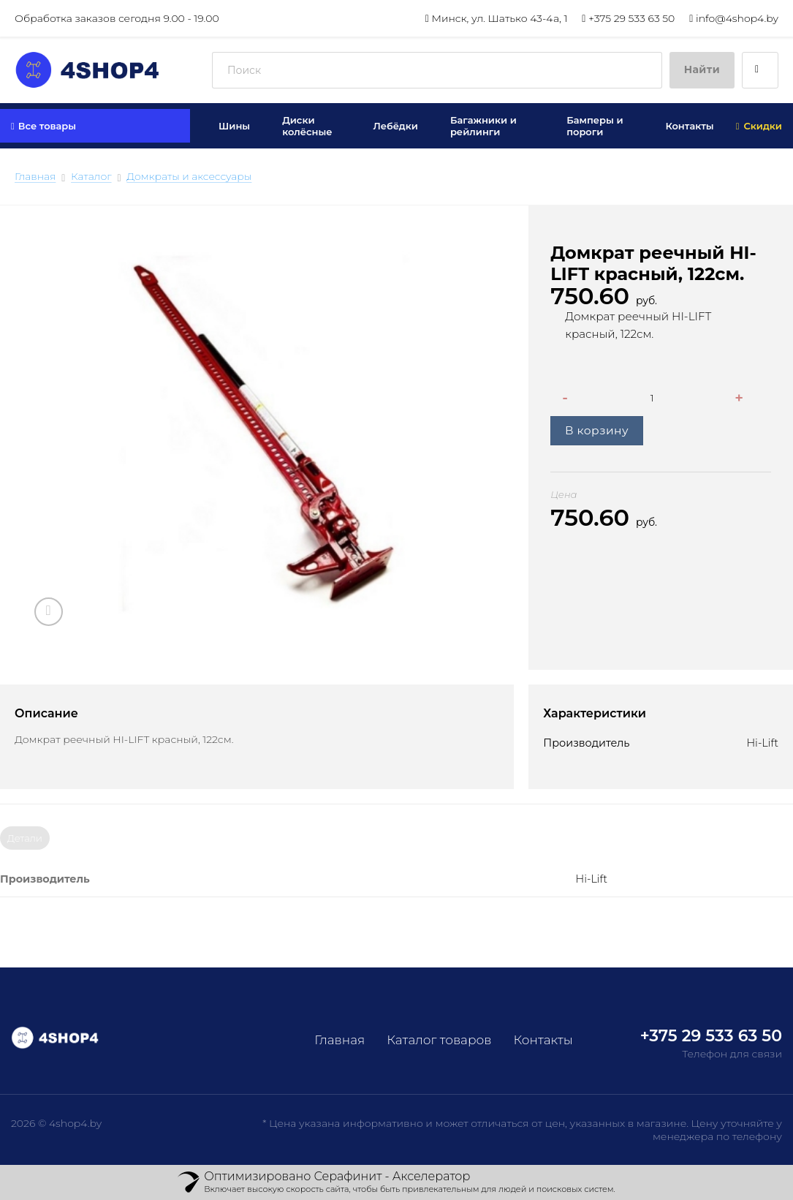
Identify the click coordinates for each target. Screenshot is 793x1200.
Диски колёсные (307, 125)
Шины (234, 126)
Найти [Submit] (702, 69)
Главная (35, 176)
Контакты (689, 126)
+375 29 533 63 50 (628, 18)
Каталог (91, 176)
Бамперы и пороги (594, 125)
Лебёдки (395, 126)
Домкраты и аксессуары (188, 176)
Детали (24, 838)
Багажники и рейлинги (483, 125)
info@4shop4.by (733, 18)
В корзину (597, 430)
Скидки (759, 126)
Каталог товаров (439, 1040)
